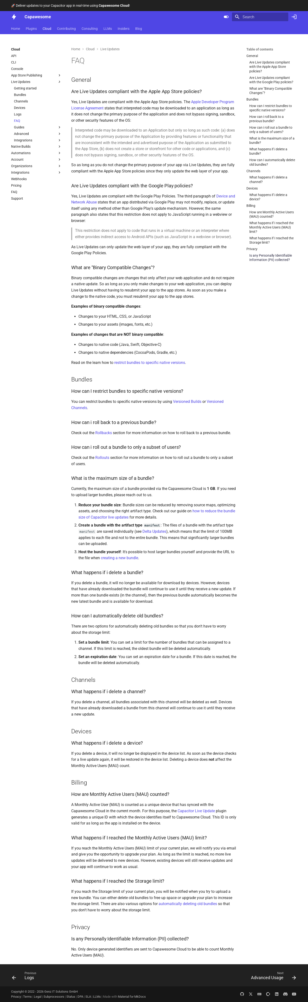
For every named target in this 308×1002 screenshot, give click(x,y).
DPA (80, 996)
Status (71, 996)
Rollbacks (103, 433)
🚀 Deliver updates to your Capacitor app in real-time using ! (70, 5)
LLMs (107, 29)
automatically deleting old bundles (188, 903)
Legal (38, 996)
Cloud (47, 29)
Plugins (31, 29)
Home (15, 29)
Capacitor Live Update (196, 811)
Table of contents (259, 49)
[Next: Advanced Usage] (272, 976)
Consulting (90, 29)
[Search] (260, 17)
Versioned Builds (187, 401)
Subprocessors (54, 996)
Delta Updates (154, 531)
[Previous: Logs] (25, 976)
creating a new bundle (119, 558)
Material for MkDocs (132, 996)
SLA (88, 996)
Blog (138, 29)
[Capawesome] (14, 17)
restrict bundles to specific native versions (149, 362)
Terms (27, 996)
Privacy (16, 996)
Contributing (66, 29)
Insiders (123, 29)
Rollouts (102, 457)
